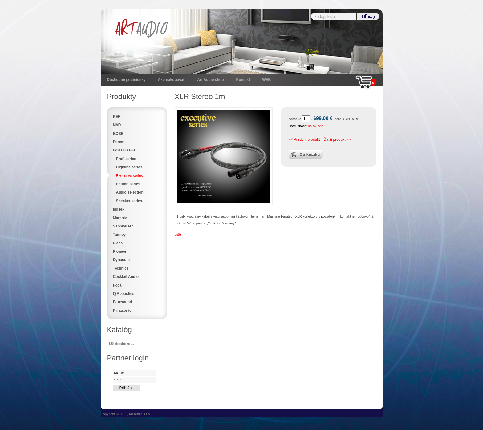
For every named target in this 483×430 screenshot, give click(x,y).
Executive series (129, 176)
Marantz (120, 218)
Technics (121, 268)
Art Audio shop (210, 80)
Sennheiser (123, 226)
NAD (117, 125)
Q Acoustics (124, 293)
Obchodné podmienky (126, 80)
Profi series (126, 159)
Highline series (129, 167)
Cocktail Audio (126, 277)
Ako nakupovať (171, 80)
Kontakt (243, 80)
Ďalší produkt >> (337, 139)
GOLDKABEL (124, 150)
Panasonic (122, 310)
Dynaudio (121, 260)
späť (178, 234)
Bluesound (122, 302)
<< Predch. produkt (304, 139)
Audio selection (130, 192)
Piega (118, 243)
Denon (118, 142)
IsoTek (118, 209)
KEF (116, 117)
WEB (266, 80)
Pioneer (120, 251)
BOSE (118, 133)
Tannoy (119, 234)
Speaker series (129, 201)
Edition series (128, 184)
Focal (118, 285)
